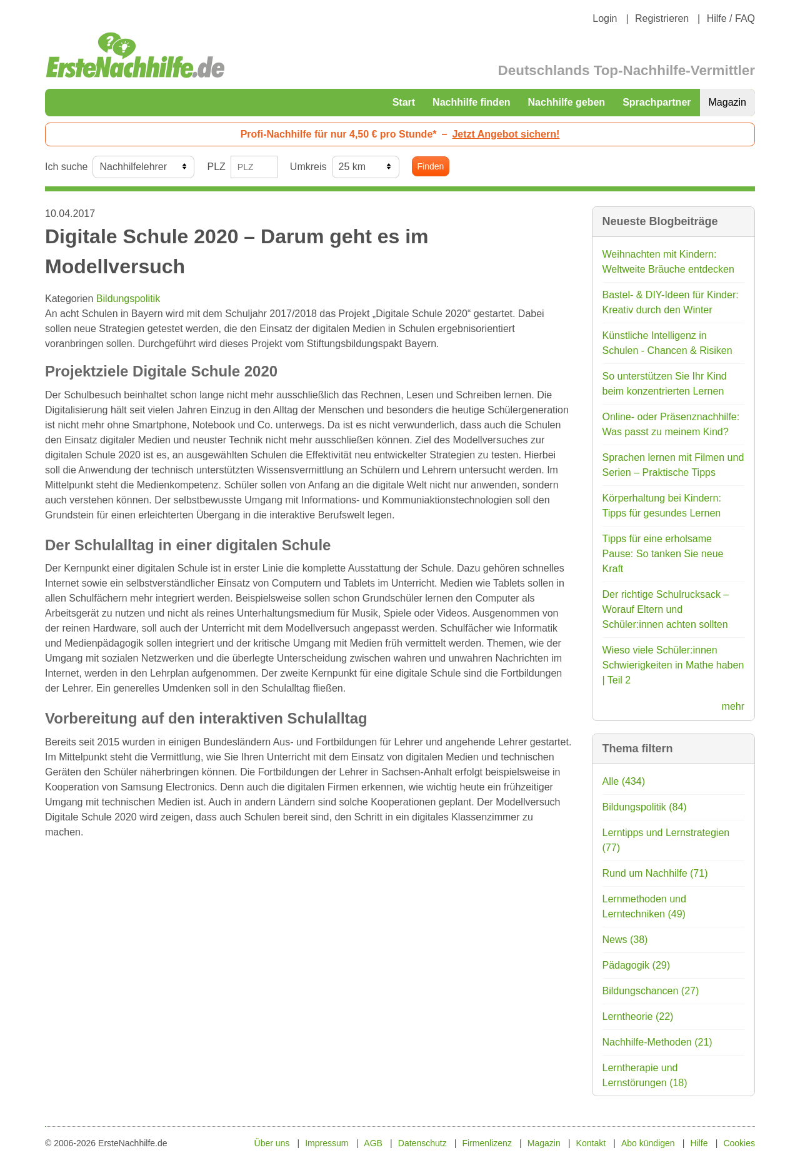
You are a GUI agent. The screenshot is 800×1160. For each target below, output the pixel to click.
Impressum (326, 1143)
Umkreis (308, 166)
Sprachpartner (656, 102)
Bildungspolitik (128, 298)
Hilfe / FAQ (731, 18)
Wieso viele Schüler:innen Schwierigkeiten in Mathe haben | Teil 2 (673, 665)
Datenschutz (422, 1143)
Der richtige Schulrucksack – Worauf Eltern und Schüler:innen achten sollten (665, 609)
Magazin (727, 102)
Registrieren (662, 18)
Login (604, 18)
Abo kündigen (648, 1143)
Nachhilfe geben (567, 102)
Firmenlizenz (487, 1143)
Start (403, 102)
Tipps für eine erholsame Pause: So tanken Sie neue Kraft (663, 553)
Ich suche (66, 166)
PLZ (216, 166)
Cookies (739, 1143)
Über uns (272, 1143)
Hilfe (699, 1143)
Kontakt (591, 1143)
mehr (733, 706)
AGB (373, 1143)
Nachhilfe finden (471, 102)
